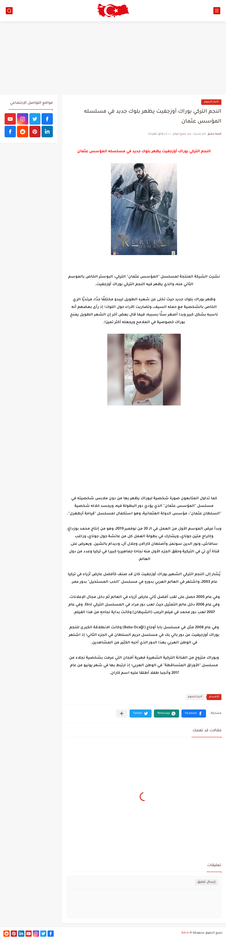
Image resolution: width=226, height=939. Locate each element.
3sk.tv (185, 933)
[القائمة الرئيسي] (216, 10)
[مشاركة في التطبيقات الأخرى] (121, 713)
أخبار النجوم (211, 102)
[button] (193, 713)
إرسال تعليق (206, 882)
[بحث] (9, 10)
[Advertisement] (113, 58)
